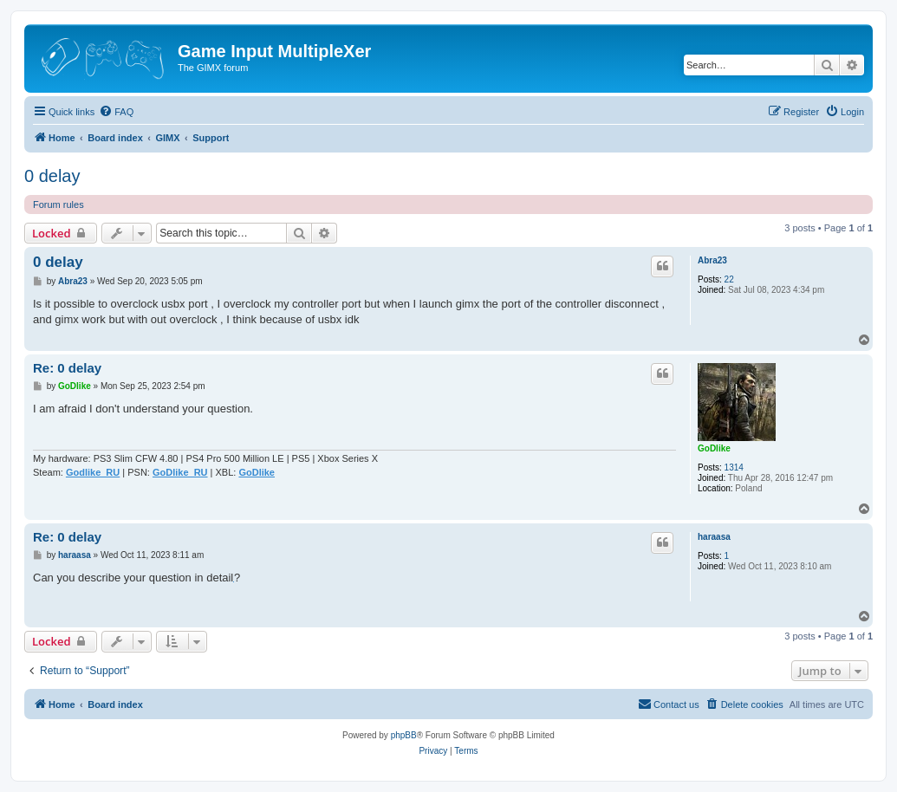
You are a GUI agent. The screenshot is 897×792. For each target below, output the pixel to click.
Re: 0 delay (67, 367)
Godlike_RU (93, 472)
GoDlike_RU (180, 472)
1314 (734, 467)
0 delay (52, 175)
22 (729, 279)
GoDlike (714, 448)
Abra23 (712, 260)
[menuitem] (116, 111)
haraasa (714, 537)
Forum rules (58, 204)
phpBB (404, 735)
